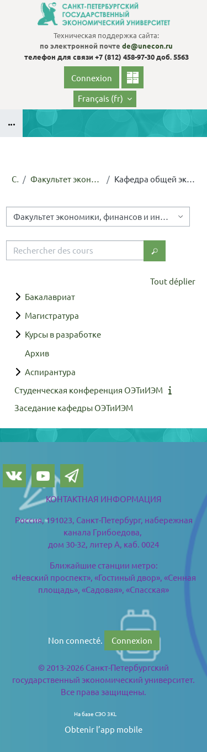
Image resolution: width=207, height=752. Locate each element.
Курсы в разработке (63, 334)
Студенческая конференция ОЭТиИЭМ (88, 390)
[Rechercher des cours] (75, 250)
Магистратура (52, 315)
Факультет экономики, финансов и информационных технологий (66, 178)
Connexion (91, 77)
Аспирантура (50, 371)
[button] (104, 99)
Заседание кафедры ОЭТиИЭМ (73, 407)
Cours (15, 178)
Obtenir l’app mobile (103, 729)
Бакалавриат (50, 296)
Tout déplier (172, 281)
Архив (37, 353)
